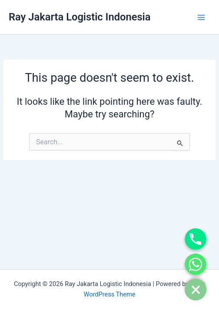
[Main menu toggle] (201, 17)
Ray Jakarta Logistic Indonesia (79, 17)
